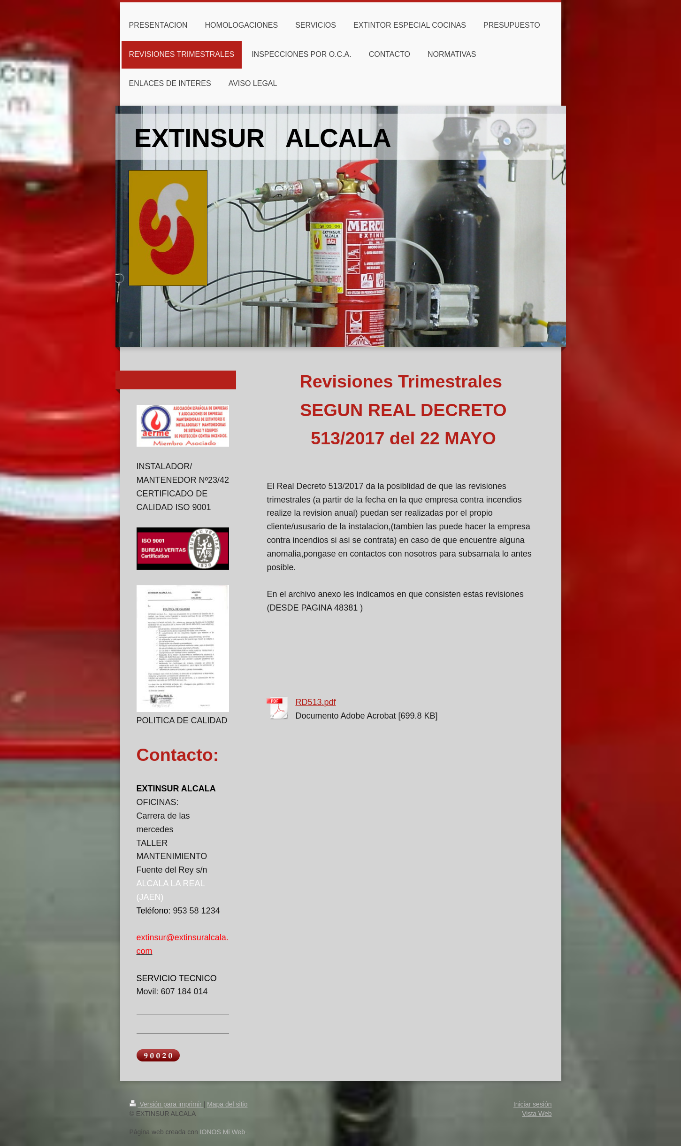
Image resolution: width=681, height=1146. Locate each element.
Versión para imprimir (167, 1104)
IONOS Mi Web (222, 1132)
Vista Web (536, 1113)
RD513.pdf (315, 702)
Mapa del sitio (227, 1104)
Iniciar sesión (532, 1104)
